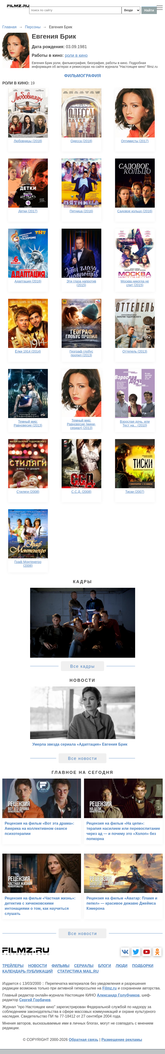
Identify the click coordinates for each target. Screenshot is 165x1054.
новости (37, 966)
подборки (142, 966)
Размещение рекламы (121, 1040)
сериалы (83, 966)
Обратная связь (83, 1040)
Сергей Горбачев (34, 1000)
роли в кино (76, 55)
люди (121, 966)
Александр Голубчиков (118, 995)
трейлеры (13, 966)
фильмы (60, 966)
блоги (104, 966)
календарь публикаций (27, 971)
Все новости (82, 758)
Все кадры (82, 666)
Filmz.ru (109, 988)
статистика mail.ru (78, 971)
